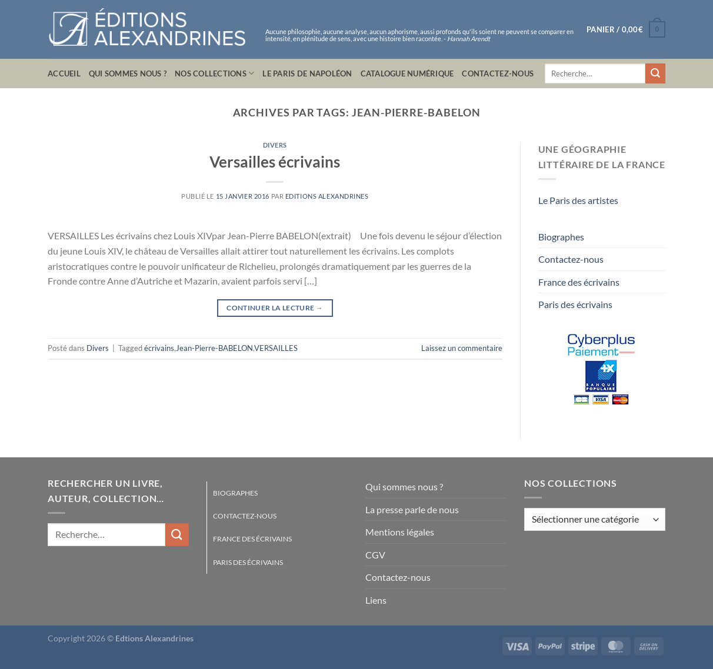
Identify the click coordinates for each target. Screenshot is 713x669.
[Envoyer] (655, 73)
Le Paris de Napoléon (307, 73)
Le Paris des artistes (578, 200)
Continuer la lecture (274, 307)
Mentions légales (399, 531)
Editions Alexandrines (327, 196)
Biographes (561, 236)
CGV (375, 554)
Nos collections (214, 73)
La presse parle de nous (412, 509)
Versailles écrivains (274, 161)
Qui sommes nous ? (127, 73)
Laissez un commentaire (461, 348)
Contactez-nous (498, 73)
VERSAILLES (276, 348)
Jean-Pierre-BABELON (214, 348)
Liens (376, 600)
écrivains (159, 348)
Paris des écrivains (575, 304)
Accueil (64, 73)
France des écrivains (578, 281)
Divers (275, 145)
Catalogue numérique (407, 73)
